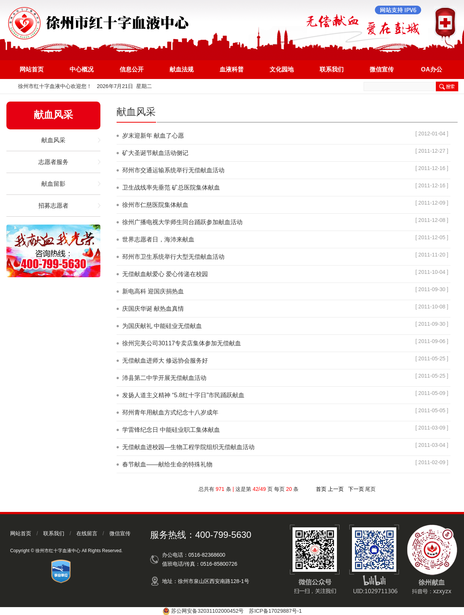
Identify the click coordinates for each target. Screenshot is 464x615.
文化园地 (282, 69)
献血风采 (53, 140)
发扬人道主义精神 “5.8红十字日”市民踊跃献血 (183, 395)
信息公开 (132, 69)
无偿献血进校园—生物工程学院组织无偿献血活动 (188, 447)
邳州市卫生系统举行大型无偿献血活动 (173, 257)
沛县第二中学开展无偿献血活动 (164, 378)
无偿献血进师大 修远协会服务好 (165, 360)
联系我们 (332, 69)
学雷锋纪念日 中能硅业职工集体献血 (171, 430)
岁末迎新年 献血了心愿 (153, 135)
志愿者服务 (53, 162)
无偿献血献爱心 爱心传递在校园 (165, 274)
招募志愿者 (53, 205)
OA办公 (431, 69)
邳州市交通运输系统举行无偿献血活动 (173, 170)
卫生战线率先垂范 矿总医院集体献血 (171, 187)
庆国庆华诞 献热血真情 (153, 308)
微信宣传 (382, 69)
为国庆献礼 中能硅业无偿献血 (162, 326)
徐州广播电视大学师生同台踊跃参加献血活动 (182, 222)
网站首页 (32, 69)
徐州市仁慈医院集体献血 (155, 205)
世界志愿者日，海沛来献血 (158, 239)
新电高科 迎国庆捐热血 (153, 291)
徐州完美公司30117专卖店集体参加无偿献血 (181, 343)
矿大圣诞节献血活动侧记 (155, 153)
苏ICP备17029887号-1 (275, 611)
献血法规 (182, 69)
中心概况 (82, 69)
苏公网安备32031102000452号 (207, 611)
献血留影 (53, 184)
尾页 (370, 489)
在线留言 (86, 533)
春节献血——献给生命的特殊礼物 (167, 464)
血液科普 (232, 69)
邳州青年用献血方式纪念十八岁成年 (170, 412)
